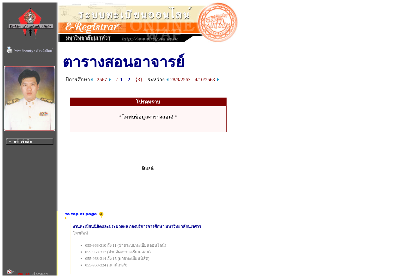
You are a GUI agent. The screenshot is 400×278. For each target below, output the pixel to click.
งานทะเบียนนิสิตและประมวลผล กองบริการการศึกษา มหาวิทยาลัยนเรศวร (137, 226)
